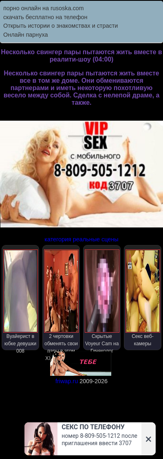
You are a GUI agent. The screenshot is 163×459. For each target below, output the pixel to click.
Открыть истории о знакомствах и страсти (60, 25)
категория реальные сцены (81, 239)
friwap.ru (66, 381)
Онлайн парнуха (25, 34)
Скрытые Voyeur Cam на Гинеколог (102, 299)
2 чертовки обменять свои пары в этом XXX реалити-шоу (61, 299)
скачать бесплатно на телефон (45, 17)
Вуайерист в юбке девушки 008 (20, 299)
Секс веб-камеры (143, 297)
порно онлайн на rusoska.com (43, 8)
